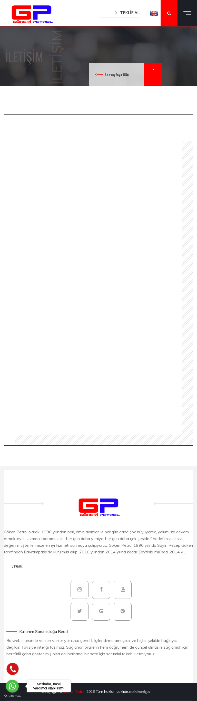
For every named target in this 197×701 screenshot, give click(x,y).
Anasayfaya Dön (117, 74)
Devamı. (17, 566)
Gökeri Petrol (75, 691)
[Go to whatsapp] (12, 686)
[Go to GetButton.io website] (12, 695)
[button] (154, 13)
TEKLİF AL (125, 12)
